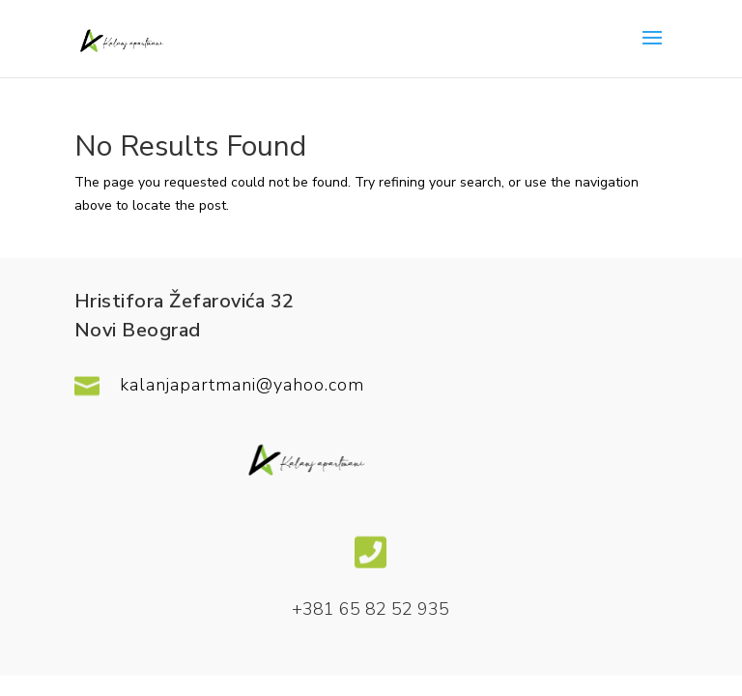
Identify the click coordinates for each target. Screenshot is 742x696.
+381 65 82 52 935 (370, 609)
